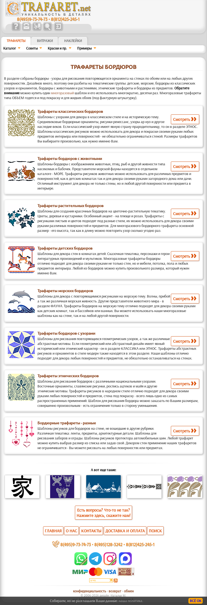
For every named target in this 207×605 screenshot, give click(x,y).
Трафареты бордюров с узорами (66, 333)
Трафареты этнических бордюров (68, 376)
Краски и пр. (57, 48)
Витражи (45, 40)
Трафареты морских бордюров (65, 291)
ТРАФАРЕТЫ (16, 40)
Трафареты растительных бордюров (70, 206)
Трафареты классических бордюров (70, 111)
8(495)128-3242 (108, 544)
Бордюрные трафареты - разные (66, 423)
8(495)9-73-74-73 (32, 19)
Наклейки (73, 40)
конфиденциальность (89, 591)
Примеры (84, 48)
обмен (129, 591)
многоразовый (62, 92)
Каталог (9, 48)
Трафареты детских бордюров (64, 248)
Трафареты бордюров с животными (69, 158)
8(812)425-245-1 (65, 19)
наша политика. (131, 600)
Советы (32, 48)
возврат (115, 591)
